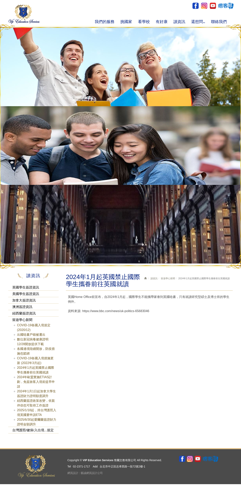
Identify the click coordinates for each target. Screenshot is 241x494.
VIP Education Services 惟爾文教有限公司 (23, 14)
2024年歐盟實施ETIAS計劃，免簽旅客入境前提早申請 (36, 381)
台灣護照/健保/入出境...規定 (33, 430)
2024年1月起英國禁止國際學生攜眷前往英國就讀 (35, 370)
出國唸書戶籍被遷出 (31, 334)
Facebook (195, 6)
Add (95, 466)
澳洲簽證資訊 (22, 307)
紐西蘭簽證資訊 (24, 313)
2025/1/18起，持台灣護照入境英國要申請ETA (36, 412)
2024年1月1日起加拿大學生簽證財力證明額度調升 (36, 394)
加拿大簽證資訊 (24, 300)
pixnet (225, 6)
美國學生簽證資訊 (25, 294)
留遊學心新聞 (22, 320)
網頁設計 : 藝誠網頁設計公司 (85, 473)
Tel (69, 466)
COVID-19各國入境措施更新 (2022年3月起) (35, 361)
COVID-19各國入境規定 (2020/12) (34, 327)
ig (204, 6)
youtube (212, 6)
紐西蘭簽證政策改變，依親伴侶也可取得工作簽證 (36, 403)
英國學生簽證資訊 (25, 287)
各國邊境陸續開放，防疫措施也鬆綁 (36, 351)
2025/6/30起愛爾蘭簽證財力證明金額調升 (36, 422)
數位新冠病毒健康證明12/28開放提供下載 (33, 342)
